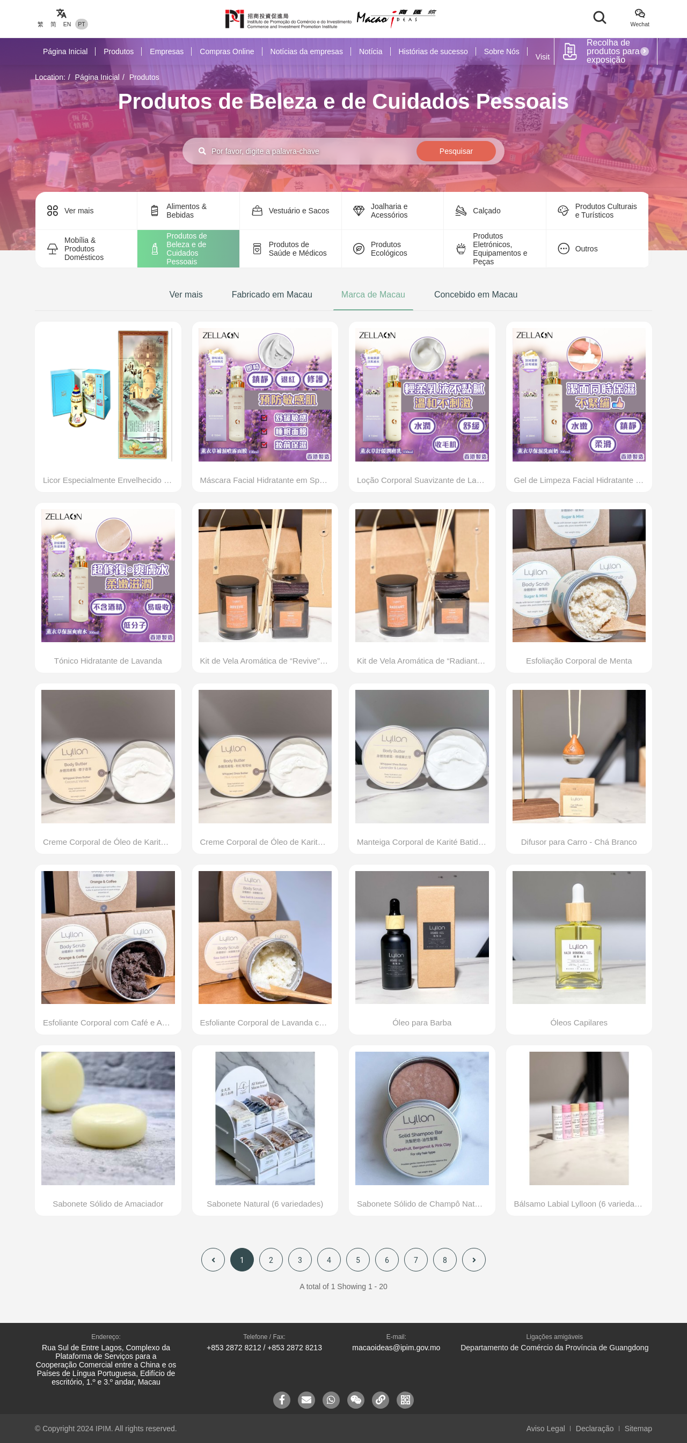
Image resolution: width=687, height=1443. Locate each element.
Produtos (119, 51)
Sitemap (638, 1428)
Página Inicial (65, 51)
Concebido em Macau (476, 294)
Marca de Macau (373, 294)
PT (81, 24)
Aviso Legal (546, 1428)
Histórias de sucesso (433, 51)
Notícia (371, 51)
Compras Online (227, 51)
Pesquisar (456, 151)
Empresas (167, 51)
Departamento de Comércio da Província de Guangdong (554, 1347)
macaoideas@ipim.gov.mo (396, 1347)
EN (67, 24)
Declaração (595, 1428)
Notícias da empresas (307, 51)
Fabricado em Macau (272, 294)
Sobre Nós (502, 51)
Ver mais (185, 294)
